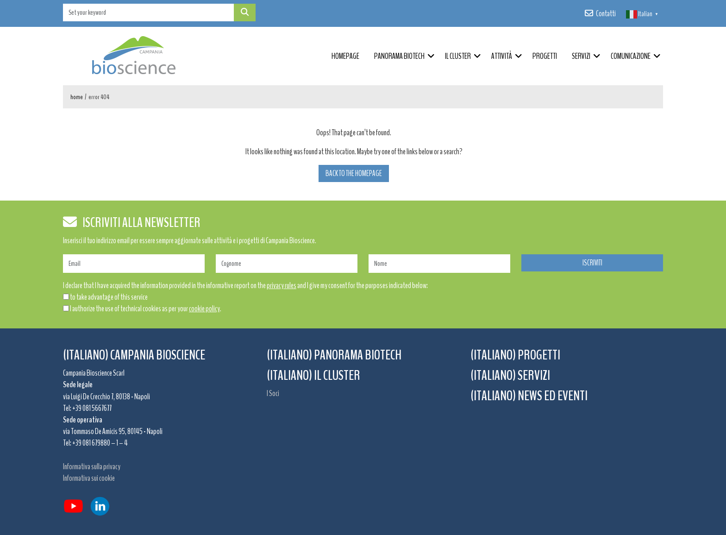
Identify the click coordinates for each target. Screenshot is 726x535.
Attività (501, 56)
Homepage (345, 56)
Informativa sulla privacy (91, 466)
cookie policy (204, 308)
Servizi (581, 56)
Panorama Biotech (399, 56)
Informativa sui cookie (89, 478)
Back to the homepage (353, 173)
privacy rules (281, 285)
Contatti (606, 13)
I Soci (273, 393)
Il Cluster (458, 56)
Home (76, 97)
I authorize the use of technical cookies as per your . (145, 308)
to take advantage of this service (109, 296)
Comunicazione (631, 56)
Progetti (544, 56)
